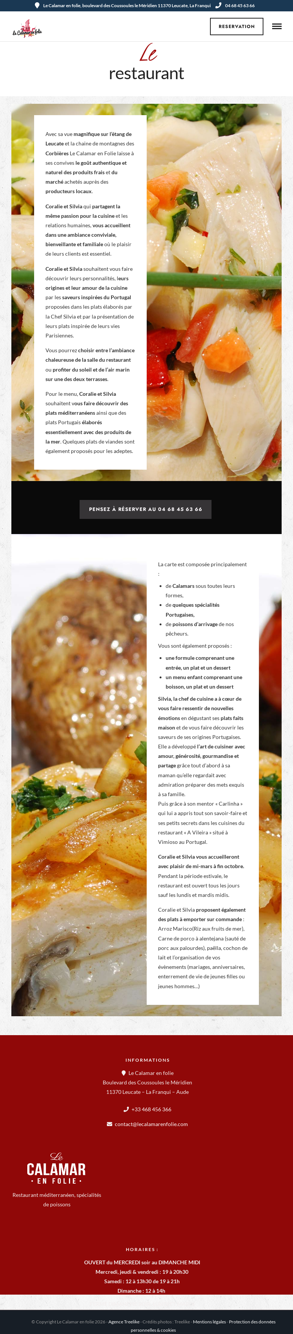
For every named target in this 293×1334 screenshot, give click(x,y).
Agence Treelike (123, 1322)
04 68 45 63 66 (235, 5)
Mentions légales (209, 1322)
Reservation (237, 26)
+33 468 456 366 (151, 1109)
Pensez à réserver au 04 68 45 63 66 (145, 509)
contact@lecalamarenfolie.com (151, 1124)
